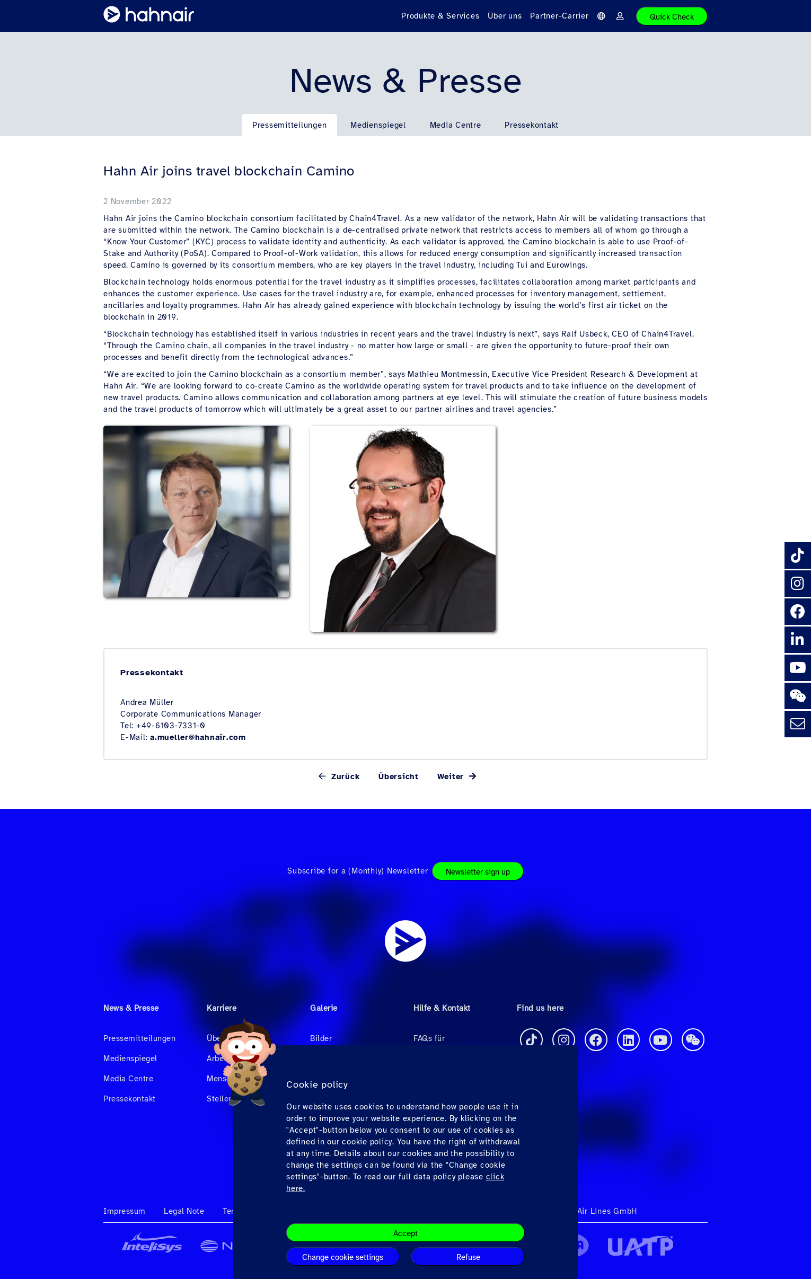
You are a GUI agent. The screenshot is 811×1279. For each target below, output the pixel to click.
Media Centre (455, 125)
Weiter (452, 776)
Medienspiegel (378, 125)
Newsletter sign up (478, 872)
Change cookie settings (342, 1257)
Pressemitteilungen (289, 125)
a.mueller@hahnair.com (198, 737)
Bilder (321, 1038)
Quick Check (672, 17)
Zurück (344, 776)
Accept (405, 1233)
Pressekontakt (532, 125)
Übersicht (398, 776)
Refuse (468, 1257)
